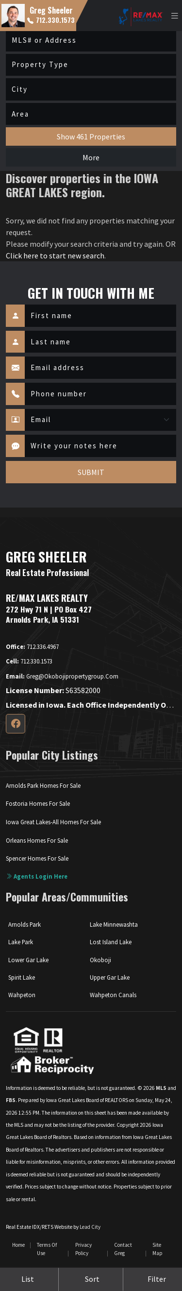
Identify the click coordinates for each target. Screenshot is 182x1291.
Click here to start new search (55, 255)
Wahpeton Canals (113, 995)
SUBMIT (91, 472)
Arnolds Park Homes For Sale (43, 785)
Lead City (90, 1226)
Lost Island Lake (111, 942)
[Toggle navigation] (174, 15)
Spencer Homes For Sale (37, 858)
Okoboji (100, 960)
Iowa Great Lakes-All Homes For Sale (53, 822)
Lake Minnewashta (114, 924)
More (91, 157)
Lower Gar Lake (28, 960)
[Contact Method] (100, 420)
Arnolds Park (24, 924)
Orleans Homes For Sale (37, 840)
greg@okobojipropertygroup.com (62, 676)
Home (18, 1244)
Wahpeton (21, 995)
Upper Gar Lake (110, 977)
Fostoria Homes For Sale (38, 803)
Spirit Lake (21, 977)
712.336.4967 (32, 646)
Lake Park (20, 942)
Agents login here (36, 876)
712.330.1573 (51, 20)
